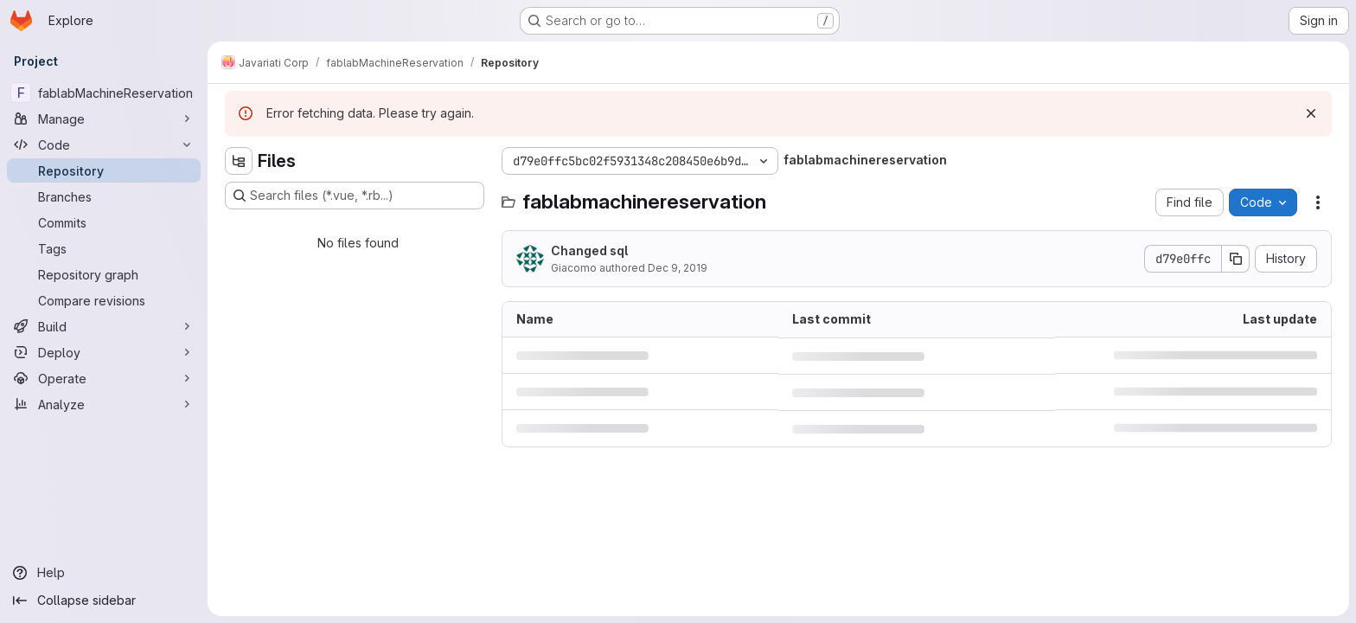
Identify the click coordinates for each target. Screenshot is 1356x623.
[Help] (104, 573)
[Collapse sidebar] (104, 600)
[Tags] (104, 248)
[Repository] (104, 170)
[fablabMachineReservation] (104, 92)
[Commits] (104, 222)
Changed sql (589, 250)
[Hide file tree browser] (239, 161)
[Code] (104, 144)
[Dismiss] (1311, 113)
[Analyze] (104, 404)
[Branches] (104, 196)
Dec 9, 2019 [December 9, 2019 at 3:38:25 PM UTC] (677, 267)
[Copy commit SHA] (1236, 259)
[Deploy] (104, 352)
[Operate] (104, 378)
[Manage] (104, 118)
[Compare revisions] (104, 300)
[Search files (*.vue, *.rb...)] (354, 195)
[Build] (104, 326)
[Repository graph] (104, 274)
